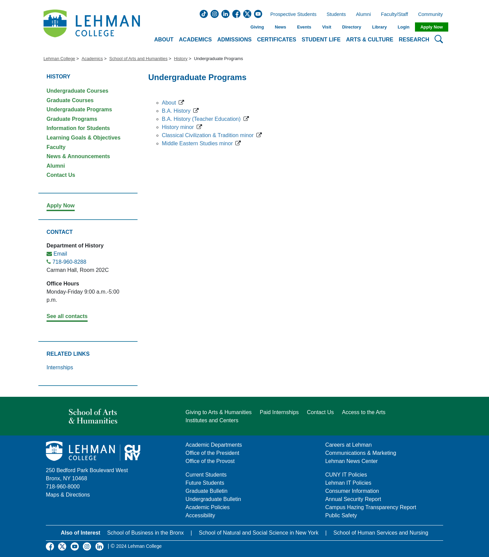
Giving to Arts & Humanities (218, 412)
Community (432, 15)
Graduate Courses (70, 100)
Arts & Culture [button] (369, 39)
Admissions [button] (234, 39)
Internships (60, 367)
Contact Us (61, 175)
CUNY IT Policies (346, 475)
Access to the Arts (363, 412)
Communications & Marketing (360, 453)
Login (404, 27)
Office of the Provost (210, 461)
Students (336, 15)
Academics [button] (195, 39)
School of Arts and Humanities (138, 58)
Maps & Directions (68, 495)
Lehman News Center (351, 461)
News (280, 27)
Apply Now (431, 27)
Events (304, 27)
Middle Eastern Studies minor (197, 143)
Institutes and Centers (211, 420)
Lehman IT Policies (348, 483)
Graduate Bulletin (206, 491)
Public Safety (341, 515)
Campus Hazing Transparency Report (370, 507)
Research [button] (414, 39)
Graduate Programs (72, 119)
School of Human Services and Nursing (380, 533)
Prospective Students (291, 15)
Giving (257, 27)
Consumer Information (352, 491)
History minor (178, 127)
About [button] (164, 39)
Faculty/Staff (395, 15)
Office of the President (212, 453)
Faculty (56, 147)
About (169, 103)
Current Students (206, 475)
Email (60, 254)
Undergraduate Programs (79, 109)
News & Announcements (78, 156)
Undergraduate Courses (77, 91)
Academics (92, 58)
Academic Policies (207, 507)
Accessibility (200, 515)
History (180, 58)
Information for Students (78, 128)
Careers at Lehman (348, 445)
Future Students (204, 483)
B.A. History (176, 111)
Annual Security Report (353, 499)
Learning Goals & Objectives (84, 138)
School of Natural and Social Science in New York (258, 533)
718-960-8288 (69, 262)
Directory (351, 27)
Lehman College (59, 58)
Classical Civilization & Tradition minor (208, 135)
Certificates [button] (276, 39)
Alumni (363, 15)
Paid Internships (279, 412)
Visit (326, 27)
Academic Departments (213, 445)
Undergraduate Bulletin (213, 499)
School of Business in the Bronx (145, 533)
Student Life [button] (321, 39)
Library (379, 27)
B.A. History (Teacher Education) (201, 119)
